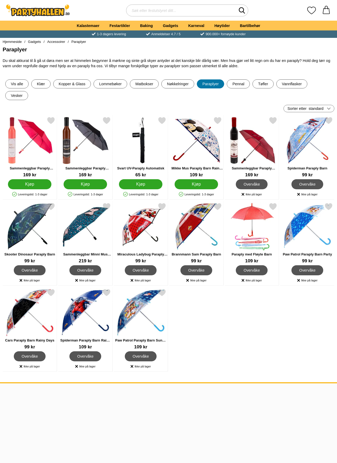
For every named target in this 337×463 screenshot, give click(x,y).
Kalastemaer (88, 26)
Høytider (222, 26)
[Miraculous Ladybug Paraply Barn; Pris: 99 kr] (141, 233)
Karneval (196, 26)
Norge (148, 399)
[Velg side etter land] (306, 394)
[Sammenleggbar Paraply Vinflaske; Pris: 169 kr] (252, 147)
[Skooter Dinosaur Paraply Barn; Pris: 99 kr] (30, 233)
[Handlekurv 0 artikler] (326, 10)
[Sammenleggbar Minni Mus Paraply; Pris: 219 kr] (85, 233)
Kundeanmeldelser (21, 418)
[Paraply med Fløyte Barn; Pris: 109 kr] (252, 233)
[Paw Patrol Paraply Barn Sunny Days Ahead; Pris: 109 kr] (141, 319)
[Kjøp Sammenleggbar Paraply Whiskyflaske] (85, 184)
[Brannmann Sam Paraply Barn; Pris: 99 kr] (196, 233)
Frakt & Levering (19, 412)
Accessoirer (56, 42)
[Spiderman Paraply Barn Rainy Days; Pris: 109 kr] (85, 319)
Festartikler (119, 26)
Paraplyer (78, 42)
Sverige (149, 406)
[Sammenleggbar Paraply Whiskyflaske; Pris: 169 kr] (85, 147)
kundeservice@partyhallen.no (99, 399)
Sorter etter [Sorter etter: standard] (305, 108)
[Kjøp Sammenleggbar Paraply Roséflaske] (29, 184)
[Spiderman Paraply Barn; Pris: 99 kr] (307, 147)
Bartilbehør (250, 26)
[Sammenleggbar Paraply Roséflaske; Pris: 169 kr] (30, 147)
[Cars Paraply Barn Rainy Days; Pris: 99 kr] (30, 319)
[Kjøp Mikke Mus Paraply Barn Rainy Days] (196, 184)
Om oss (11, 399)
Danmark (150, 412)
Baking (146, 26)
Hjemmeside (12, 42)
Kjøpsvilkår (14, 406)
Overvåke (252, 184)
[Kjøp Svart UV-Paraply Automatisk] (140, 184)
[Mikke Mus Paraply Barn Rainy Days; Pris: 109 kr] (196, 147)
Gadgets (170, 26)
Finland (149, 418)
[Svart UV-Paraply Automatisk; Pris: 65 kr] (141, 147)
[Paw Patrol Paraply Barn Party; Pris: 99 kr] (307, 233)
